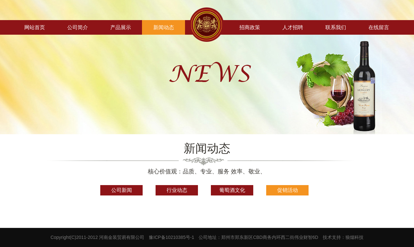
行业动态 (177, 190)
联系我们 (335, 27)
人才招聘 (292, 27)
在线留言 (378, 27)
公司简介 (77, 27)
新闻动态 (163, 27)
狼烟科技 (354, 237)
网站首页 (34, 27)
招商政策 (249, 27)
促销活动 (287, 190)
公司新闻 (121, 190)
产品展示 (120, 27)
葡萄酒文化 (232, 190)
